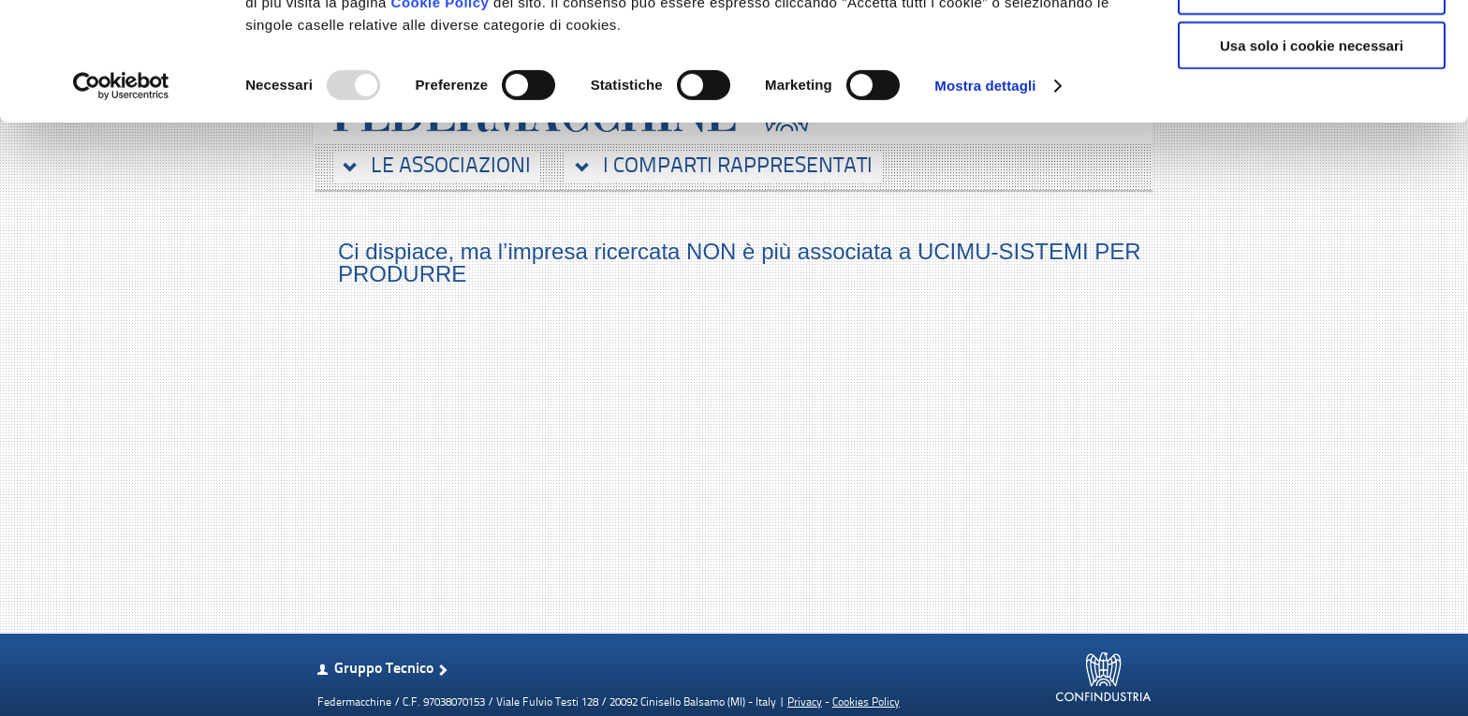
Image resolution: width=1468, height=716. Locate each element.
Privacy (804, 703)
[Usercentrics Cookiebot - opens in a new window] (121, 197)
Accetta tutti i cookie (1312, 46)
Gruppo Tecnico (383, 669)
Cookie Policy (440, 113)
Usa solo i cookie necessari (1311, 156)
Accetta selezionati (1311, 102)
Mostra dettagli (984, 196)
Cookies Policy (866, 703)
